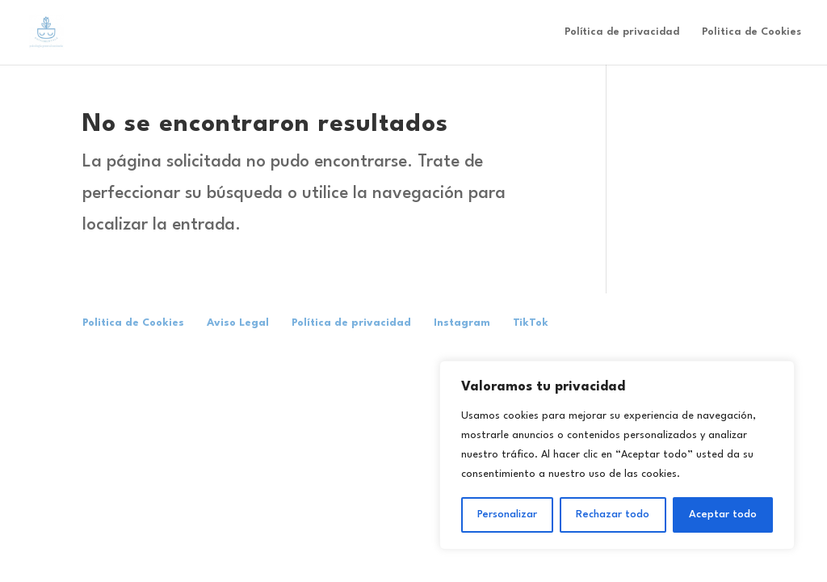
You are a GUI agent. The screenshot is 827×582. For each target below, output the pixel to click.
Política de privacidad (622, 32)
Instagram (462, 323)
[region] (617, 455)
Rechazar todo (612, 514)
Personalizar (507, 514)
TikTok (530, 323)
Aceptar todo (723, 514)
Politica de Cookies (751, 32)
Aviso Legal (238, 323)
